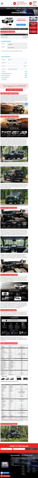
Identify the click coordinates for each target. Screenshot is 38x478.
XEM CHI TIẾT (4, 79)
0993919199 (5, 472)
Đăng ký (31, 449)
